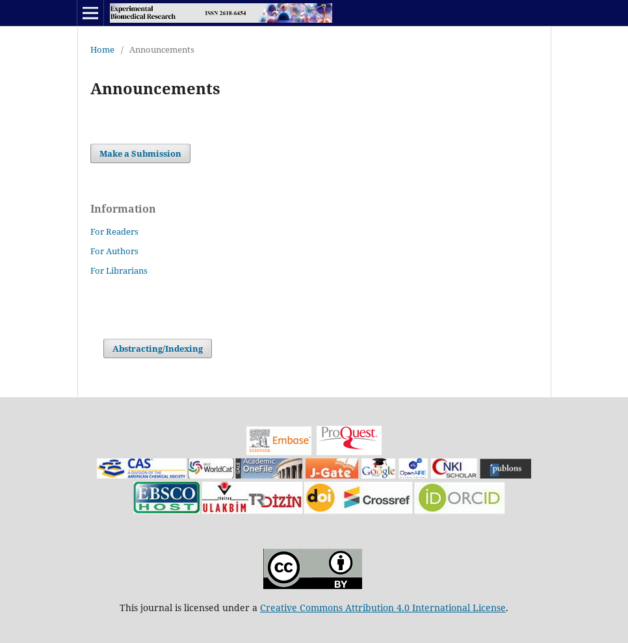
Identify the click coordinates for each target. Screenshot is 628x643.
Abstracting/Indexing (157, 348)
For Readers (114, 231)
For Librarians (119, 270)
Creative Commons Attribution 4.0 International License (383, 607)
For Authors (114, 251)
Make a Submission (140, 153)
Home (102, 49)
